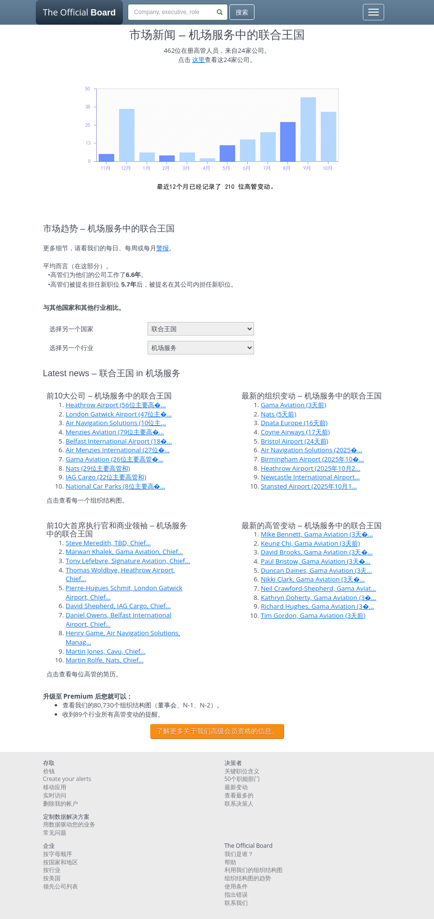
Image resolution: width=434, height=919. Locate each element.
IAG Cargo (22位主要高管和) (106, 477)
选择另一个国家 (71, 328)
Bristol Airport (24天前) (295, 441)
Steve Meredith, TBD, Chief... (108, 542)
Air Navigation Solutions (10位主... (116, 422)
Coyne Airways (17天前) (295, 432)
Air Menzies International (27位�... (118, 449)
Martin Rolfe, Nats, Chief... (105, 660)
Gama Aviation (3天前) (293, 404)
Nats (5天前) (279, 414)
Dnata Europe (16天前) (294, 422)
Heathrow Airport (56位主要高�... (116, 404)
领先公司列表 (60, 886)
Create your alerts (67, 779)
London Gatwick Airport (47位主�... (119, 414)
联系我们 (236, 903)
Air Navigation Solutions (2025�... (311, 449)
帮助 (230, 862)
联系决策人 (239, 803)
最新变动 (236, 787)
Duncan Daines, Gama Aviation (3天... (316, 570)
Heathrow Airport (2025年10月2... (310, 468)
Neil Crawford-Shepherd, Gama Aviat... (318, 588)
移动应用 (54, 787)
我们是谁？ (239, 854)
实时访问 (54, 795)
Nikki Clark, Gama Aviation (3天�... (313, 579)
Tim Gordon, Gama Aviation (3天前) (313, 615)
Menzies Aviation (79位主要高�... (115, 432)
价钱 (49, 771)
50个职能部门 (242, 779)
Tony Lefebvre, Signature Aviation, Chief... (128, 560)
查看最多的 (239, 795)
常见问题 (54, 832)
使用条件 (236, 886)
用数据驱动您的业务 (69, 824)
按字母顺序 (57, 854)
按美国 (51, 878)
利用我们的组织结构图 (253, 870)
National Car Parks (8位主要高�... (115, 486)
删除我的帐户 (60, 803)
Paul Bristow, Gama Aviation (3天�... (316, 561)
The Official (79, 15)
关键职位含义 (241, 771)
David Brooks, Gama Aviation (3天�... (317, 552)
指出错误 (236, 894)
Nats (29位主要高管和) (98, 468)
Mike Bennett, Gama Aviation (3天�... (317, 534)
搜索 (242, 12)
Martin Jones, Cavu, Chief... (106, 651)
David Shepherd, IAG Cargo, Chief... (118, 605)
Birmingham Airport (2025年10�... (312, 459)
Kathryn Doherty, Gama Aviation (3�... (318, 597)
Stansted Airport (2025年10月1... (309, 486)
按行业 (51, 870)
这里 (198, 59)
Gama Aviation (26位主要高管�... (115, 459)
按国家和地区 (60, 862)
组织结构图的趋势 (247, 878)
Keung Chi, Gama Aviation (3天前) (310, 543)
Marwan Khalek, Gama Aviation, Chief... (124, 551)
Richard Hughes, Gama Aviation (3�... (317, 606)
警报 (162, 248)
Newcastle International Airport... (310, 477)
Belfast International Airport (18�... (119, 441)
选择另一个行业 (71, 347)
